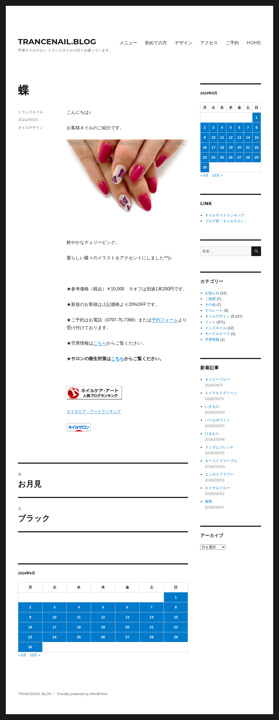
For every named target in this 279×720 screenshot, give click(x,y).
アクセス (209, 42)
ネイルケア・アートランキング (94, 411)
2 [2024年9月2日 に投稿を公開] (30, 607)
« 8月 (22, 655)
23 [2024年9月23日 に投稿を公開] (30, 637)
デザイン (183, 42)
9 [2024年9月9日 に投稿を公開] (30, 617)
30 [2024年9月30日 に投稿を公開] (30, 647)
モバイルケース (217, 334)
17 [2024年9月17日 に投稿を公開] (54, 627)
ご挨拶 (210, 299)
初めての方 (156, 42)
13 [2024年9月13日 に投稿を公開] (127, 617)
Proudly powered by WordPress (82, 694)
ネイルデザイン (30, 127)
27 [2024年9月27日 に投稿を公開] (127, 637)
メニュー (128, 42)
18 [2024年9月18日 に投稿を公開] (79, 627)
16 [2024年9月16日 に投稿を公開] (30, 627)
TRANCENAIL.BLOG (57, 41)
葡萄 (208, 501)
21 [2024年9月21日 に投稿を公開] (151, 627)
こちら (99, 343)
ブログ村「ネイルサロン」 (226, 221)
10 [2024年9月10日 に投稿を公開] (54, 617)
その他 (210, 305)
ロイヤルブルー (217, 488)
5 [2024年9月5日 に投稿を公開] (103, 607)
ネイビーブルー (217, 379)
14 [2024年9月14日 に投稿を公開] (151, 617)
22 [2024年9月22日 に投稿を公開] (176, 627)
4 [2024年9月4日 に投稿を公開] (79, 607)
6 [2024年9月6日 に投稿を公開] (127, 607)
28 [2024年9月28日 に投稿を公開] (151, 637)
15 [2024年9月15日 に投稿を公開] (176, 617)
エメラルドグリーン (221, 393)
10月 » (35, 655)
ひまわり (212, 434)
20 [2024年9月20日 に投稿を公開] (127, 627)
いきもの (212, 406)
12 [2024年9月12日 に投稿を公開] (103, 617)
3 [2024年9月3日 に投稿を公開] (54, 607)
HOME (254, 42)
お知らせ (212, 293)
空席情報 (212, 339)
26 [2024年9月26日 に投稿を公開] (103, 637)
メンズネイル (215, 328)
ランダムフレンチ (219, 447)
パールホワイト (217, 420)
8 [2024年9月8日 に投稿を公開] (176, 607)
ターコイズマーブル (221, 461)
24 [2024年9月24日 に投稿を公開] (54, 637)
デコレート (214, 310)
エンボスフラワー (219, 474)
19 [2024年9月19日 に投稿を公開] (103, 627)
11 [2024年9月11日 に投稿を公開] (79, 617)
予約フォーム (165, 320)
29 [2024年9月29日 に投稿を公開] (176, 637)
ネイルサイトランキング (224, 215)
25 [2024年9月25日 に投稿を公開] (79, 637)
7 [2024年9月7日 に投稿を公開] (152, 607)
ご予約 (232, 42)
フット (210, 322)
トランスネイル (30, 112)
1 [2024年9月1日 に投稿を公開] (176, 597)
